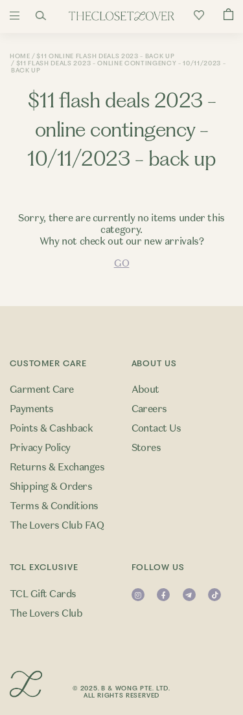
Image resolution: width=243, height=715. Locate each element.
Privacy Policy (40, 448)
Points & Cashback (51, 428)
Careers (149, 409)
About (145, 389)
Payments (32, 409)
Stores (146, 448)
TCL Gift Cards (43, 594)
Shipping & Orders (51, 486)
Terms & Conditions (54, 506)
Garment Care (42, 389)
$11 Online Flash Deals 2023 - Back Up (105, 56)
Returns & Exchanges (57, 467)
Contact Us (156, 428)
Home (20, 56)
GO (121, 263)
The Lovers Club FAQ (57, 525)
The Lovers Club (46, 613)
